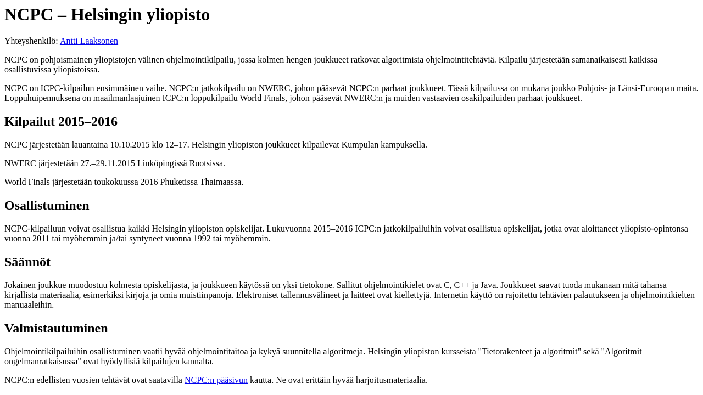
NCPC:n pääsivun (216, 380)
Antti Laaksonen (89, 41)
